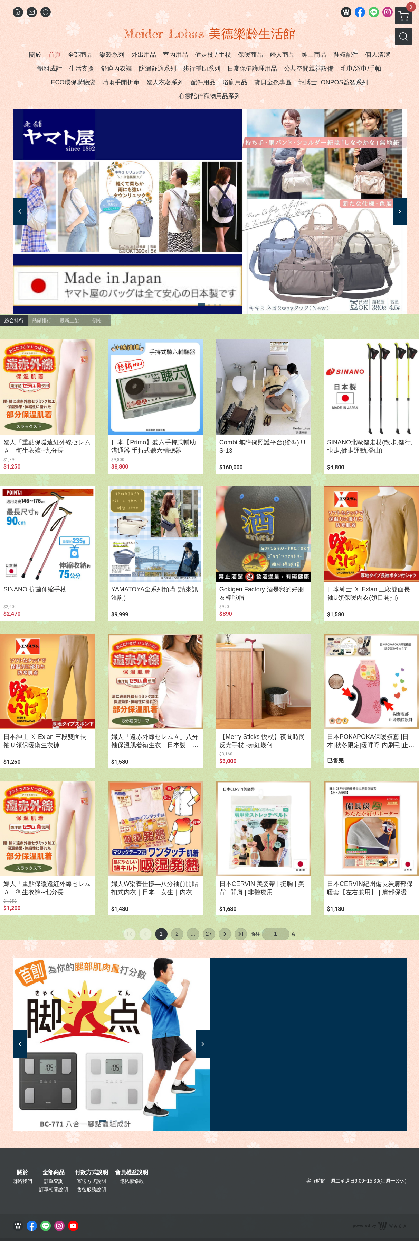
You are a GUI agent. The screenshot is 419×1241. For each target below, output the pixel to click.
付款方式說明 (91, 1172)
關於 (22, 1172)
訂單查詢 (53, 1181)
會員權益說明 (131, 1172)
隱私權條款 (132, 1181)
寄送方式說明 (91, 1181)
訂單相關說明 (53, 1189)
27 (209, 934)
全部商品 (53, 1172)
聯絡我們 (22, 1181)
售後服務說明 (91, 1189)
